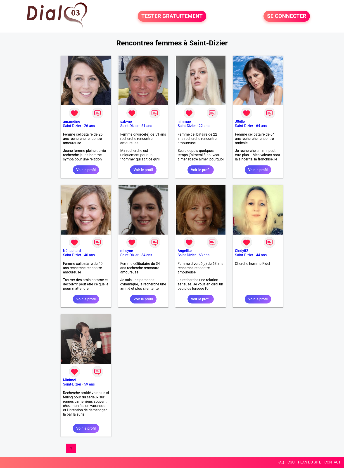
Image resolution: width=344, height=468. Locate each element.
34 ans (146, 255)
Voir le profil (86, 170)
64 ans (261, 126)
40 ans (89, 255)
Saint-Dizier (72, 126)
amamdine (71, 121)
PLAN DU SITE (309, 462)
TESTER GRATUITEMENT (172, 16)
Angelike (185, 251)
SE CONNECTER (286, 16)
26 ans (89, 126)
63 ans (204, 255)
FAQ (281, 462)
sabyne (126, 121)
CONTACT (332, 462)
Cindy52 (241, 251)
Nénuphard (72, 251)
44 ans (261, 255)
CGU (291, 462)
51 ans (146, 126)
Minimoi (69, 380)
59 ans (89, 384)
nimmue (184, 121)
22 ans (204, 126)
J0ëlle (240, 121)
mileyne (126, 251)
